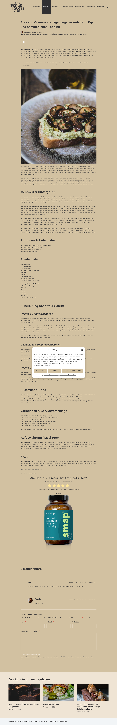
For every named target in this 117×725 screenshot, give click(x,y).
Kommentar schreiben (30, 631)
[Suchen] (108, 7)
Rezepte (47, 7)
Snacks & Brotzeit (70, 34)
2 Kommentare (82, 34)
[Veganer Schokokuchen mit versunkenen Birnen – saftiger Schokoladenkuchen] (93, 692)
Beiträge (56, 7)
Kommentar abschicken (31, 654)
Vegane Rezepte (26, 34)
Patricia (38, 599)
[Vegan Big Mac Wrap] (58, 692)
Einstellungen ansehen (72, 378)
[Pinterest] (24, 42)
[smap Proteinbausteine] (58, 524)
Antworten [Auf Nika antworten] (92, 582)
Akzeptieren (40, 378)
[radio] (49, 486)
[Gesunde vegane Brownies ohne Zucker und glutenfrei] (24, 692)
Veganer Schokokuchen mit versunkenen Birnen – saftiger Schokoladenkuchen (88, 706)
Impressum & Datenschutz (50, 383)
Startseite (36, 7)
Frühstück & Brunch (55, 34)
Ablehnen (54, 378)
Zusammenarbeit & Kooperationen (73, 7)
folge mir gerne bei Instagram (31, 469)
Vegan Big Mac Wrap (51, 704)
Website (76, 622)
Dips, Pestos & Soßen (40, 34)
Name (23, 622)
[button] (82, 358)
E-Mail (50, 622)
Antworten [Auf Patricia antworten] (92, 599)
